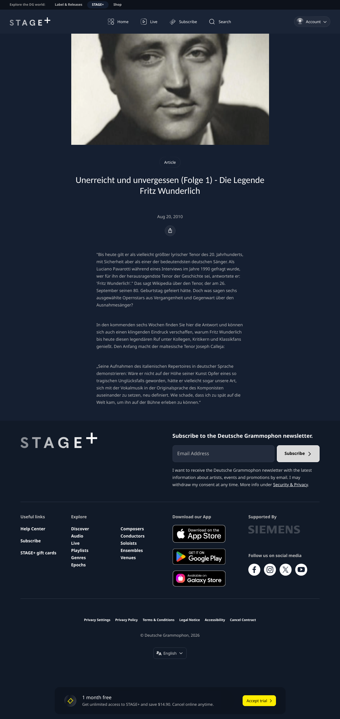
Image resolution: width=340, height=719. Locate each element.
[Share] (170, 230)
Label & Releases (68, 4)
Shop (117, 4)
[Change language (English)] (169, 653)
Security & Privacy (290, 485)
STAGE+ (98, 4)
